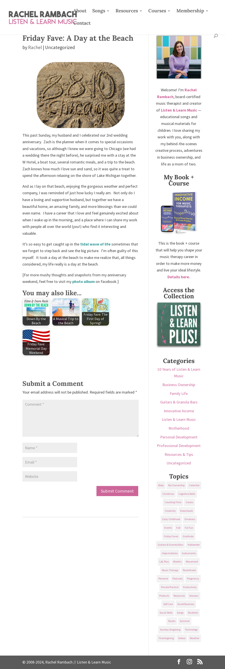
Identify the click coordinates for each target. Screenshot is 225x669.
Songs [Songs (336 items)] (180, 612)
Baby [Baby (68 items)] (161, 485)
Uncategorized (179, 463)
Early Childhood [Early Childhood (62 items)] (171, 519)
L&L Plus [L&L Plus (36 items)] (164, 561)
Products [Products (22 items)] (164, 595)
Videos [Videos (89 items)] (181, 638)
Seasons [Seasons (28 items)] (193, 595)
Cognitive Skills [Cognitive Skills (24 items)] (186, 493)
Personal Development (179, 437)
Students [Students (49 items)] (193, 612)
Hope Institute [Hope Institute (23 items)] (170, 553)
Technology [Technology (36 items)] (191, 629)
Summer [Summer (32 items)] (185, 621)
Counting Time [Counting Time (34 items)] (173, 502)
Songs (98, 11)
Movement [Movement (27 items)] (192, 561)
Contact (82, 24)
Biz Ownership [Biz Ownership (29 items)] (176, 485)
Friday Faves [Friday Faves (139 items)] (171, 536)
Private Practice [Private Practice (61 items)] (170, 587)
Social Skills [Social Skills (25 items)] (166, 612)
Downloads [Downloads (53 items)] (186, 510)
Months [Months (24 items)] (177, 561)
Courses (157, 11)
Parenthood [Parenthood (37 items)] (189, 570)
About (79, 11)
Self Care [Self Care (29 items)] (168, 604)
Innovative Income (179, 410)
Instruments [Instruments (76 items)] (189, 553)
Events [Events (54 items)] (168, 527)
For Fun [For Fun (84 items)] (189, 527)
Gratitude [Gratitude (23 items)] (188, 536)
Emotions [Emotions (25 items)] (190, 519)
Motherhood (179, 428)
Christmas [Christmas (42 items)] (168, 493)
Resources (127, 11)
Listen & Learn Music (179, 419)
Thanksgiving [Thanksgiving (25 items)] (166, 638)
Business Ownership (178, 384)
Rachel (35, 47)
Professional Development (179, 445)
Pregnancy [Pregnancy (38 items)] (193, 578)
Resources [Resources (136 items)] (179, 595)
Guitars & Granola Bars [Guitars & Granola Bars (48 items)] (170, 544)
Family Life (179, 393)
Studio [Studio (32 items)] (171, 621)
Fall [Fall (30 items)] (178, 527)
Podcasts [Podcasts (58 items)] (177, 578)
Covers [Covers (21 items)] (189, 502)
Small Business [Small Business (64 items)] (185, 604)
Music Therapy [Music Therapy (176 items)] (170, 570)
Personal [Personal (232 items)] (163, 578)
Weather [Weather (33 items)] (194, 638)
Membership (190, 11)
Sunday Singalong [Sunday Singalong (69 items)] (170, 629)
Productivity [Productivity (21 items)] (190, 587)
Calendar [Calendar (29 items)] (194, 485)
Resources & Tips (179, 454)
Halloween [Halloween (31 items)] (194, 544)
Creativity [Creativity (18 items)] (170, 510)
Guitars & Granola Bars (179, 402)
